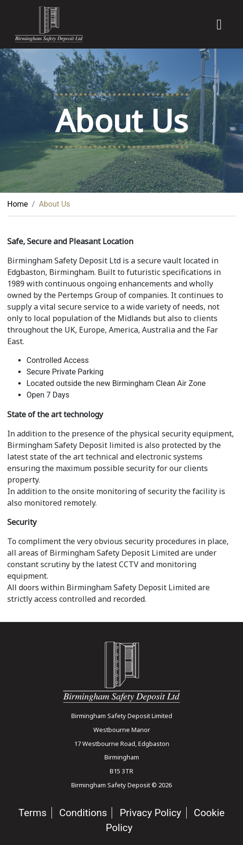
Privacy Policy (150, 813)
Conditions (83, 813)
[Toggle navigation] (219, 24)
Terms (32, 813)
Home (17, 204)
